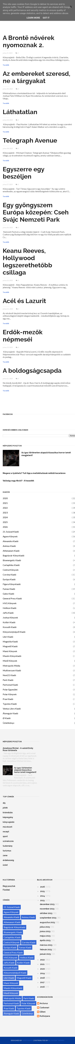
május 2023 (45, 936)
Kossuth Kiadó (9, 627)
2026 (5, 527)
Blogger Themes (56, 1040)
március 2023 (46, 945)
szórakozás (8, 841)
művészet (7, 827)
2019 (42, 973)
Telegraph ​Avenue (30, 140)
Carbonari (44, 1008)
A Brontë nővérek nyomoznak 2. (28, 41)
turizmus (7, 851)
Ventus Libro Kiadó (12, 708)
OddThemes (28, 1040)
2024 (5, 517)
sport (5, 836)
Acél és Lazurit (24, 301)
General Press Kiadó (12, 598)
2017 (42, 982)
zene (5, 855)
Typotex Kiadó (10, 703)
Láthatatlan (20, 112)
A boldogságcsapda (32, 370)
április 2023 (45, 940)
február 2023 (46, 949)
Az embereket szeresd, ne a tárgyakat (36, 77)
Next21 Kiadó (9, 675)
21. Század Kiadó (11, 531)
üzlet (5, 865)
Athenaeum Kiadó (11, 550)
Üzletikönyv (8, 723)
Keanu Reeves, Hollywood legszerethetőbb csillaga (27, 261)
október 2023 (46, 913)
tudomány (8, 846)
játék (5, 808)
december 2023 (47, 904)
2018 (42, 978)
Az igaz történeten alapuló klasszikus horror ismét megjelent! (25, 770)
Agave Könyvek (10, 536)
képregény (8, 817)
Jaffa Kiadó (8, 612)
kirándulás (8, 812)
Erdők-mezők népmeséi (23, 336)
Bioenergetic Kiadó (12, 560)
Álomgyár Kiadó (10, 713)
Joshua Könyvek (10, 617)
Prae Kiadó (8, 699)
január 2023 (45, 954)
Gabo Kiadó (8, 593)
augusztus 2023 (47, 922)
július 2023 (45, 927)
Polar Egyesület (10, 689)
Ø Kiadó (7, 718)
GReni (42, 1012)
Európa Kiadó (9, 579)
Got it (46, 17)
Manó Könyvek (10, 651)
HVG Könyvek (9, 603)
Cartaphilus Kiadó (11, 565)
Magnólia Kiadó (10, 641)
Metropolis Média (11, 665)
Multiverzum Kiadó (12, 670)
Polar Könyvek (10, 694)
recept (6, 832)
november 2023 (47, 909)
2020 (5, 498)
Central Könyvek (11, 569)
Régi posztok (9, 886)
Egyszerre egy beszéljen (23, 173)
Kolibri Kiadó (9, 622)
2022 (5, 507)
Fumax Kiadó (9, 589)
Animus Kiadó (9, 546)
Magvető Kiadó (10, 646)
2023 (5, 512)
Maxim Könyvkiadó (12, 656)
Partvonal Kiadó (10, 684)
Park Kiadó (8, 680)
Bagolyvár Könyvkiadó (13, 555)
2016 (42, 987)
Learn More (33, 17)
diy (4, 803)
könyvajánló (8, 822)
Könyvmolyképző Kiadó (14, 632)
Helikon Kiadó (9, 608)
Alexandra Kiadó (10, 541)
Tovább (6, 65)
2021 (5, 503)
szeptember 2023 (48, 918)
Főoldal (6, 890)
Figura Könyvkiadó (12, 584)
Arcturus (44, 1003)
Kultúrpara (45, 1016)
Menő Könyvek (10, 660)
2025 (5, 522)
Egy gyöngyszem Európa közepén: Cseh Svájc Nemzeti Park (36, 212)
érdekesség (8, 860)
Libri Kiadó (8, 636)
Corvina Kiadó (9, 574)
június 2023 (45, 931)
